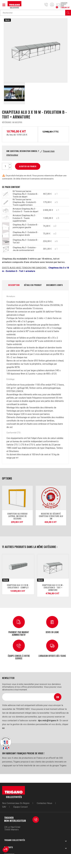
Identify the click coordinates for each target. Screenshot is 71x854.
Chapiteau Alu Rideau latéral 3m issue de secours (17, 516)
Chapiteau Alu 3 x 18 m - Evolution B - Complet (18, 586)
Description (13, 285)
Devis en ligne (52, 632)
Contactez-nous (44, 803)
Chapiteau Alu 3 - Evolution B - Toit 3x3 (25, 241)
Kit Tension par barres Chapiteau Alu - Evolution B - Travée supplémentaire (25, 202)
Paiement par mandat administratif (18, 633)
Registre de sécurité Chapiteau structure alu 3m (51, 516)
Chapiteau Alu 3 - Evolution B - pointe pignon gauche (25, 226)
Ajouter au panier (27, 166)
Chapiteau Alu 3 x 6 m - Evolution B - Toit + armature (53, 587)
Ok (57, 697)
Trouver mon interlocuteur (15, 819)
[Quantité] (5, 166)
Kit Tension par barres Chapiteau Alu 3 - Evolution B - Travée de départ (25, 194)
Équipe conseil (20, 807)
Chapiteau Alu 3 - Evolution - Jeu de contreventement (25, 248)
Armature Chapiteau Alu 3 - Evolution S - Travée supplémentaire (24, 218)
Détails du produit (33, 285)
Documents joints (54, 285)
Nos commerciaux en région (15, 803)
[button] (5, 849)
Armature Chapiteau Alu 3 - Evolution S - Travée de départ (25, 210)
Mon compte (52, 5)
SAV (4, 807)
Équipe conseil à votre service (19, 657)
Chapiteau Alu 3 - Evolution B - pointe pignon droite (25, 233)
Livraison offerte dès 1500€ (52, 655)
